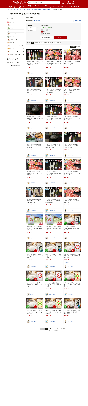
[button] (51, 28)
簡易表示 (73, 46)
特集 (46, 6)
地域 (22, 6)
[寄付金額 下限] (32, 28)
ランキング (30, 6)
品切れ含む (37, 20)
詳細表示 (78, 46)
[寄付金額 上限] (32, 30)
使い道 (53, 6)
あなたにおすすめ (39, 6)
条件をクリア (78, 20)
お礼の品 (13, 6)
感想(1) (67, 262)
